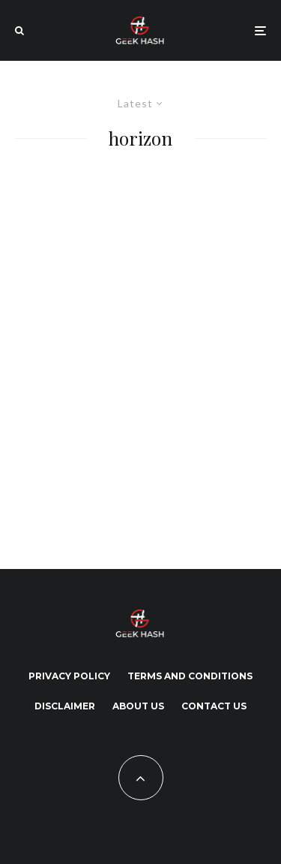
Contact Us (214, 706)
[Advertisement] (140, 355)
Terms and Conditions (190, 676)
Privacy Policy (69, 676)
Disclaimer (64, 706)
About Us (138, 706)
